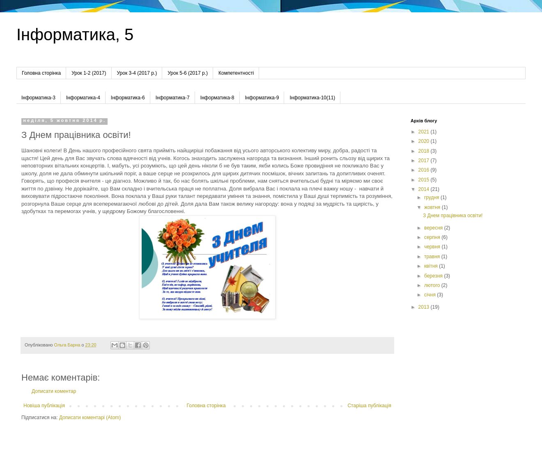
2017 (424, 160)
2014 (424, 189)
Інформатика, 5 (74, 34)
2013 (424, 307)
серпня (432, 237)
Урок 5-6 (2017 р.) (188, 73)
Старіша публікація (369, 405)
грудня (432, 197)
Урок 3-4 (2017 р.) (137, 73)
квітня (431, 266)
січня (430, 295)
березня (434, 276)
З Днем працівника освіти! (452, 215)
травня (432, 256)
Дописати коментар (54, 391)
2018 (424, 151)
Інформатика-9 (262, 98)
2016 (424, 170)
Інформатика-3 (38, 98)
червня (432, 247)
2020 (424, 141)
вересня (434, 228)
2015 (424, 180)
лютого (432, 285)
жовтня (433, 207)
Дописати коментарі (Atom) (90, 417)
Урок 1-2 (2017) (88, 73)
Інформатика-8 (217, 98)
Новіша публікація (44, 405)
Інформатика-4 (83, 98)
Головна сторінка (41, 73)
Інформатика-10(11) (312, 98)
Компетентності (236, 73)
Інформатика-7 (173, 98)
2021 (424, 132)
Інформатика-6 (128, 98)
